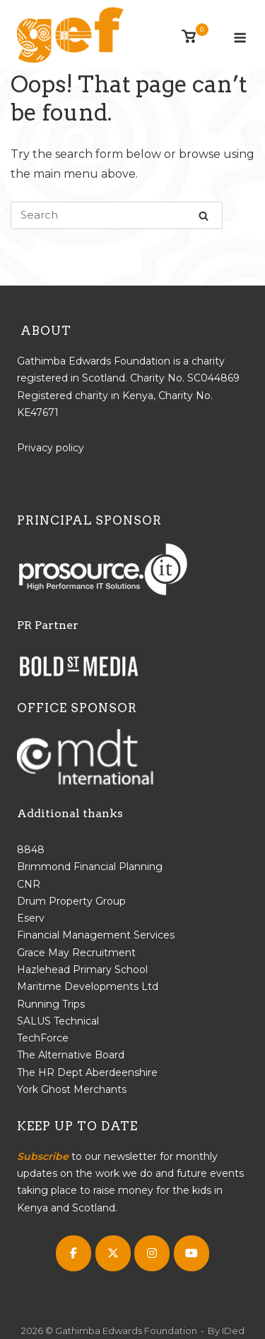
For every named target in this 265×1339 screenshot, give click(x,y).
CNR (28, 884)
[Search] (203, 215)
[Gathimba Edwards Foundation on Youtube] (191, 1253)
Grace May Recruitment (76, 952)
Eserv (31, 918)
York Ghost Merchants (71, 1089)
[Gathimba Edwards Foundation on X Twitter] (113, 1253)
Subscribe (43, 1156)
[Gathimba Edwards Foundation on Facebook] (73, 1253)
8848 (31, 849)
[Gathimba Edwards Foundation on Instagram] (152, 1253)
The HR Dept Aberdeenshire (87, 1072)
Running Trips (51, 1004)
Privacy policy (50, 447)
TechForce (43, 1038)
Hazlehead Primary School (82, 969)
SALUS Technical (58, 1021)
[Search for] (117, 215)
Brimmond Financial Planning (90, 866)
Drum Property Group (71, 901)
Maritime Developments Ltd (87, 986)
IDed (233, 1330)
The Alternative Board (70, 1054)
